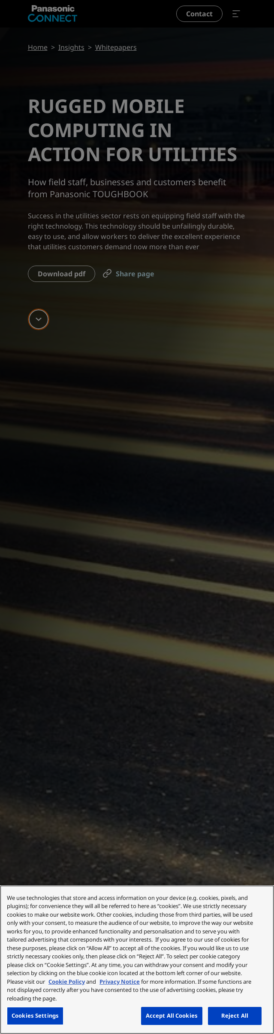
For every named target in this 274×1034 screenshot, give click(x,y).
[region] (137, 959)
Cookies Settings (35, 1015)
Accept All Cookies (172, 1015)
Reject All (234, 1015)
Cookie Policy (66, 981)
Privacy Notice (119, 981)
